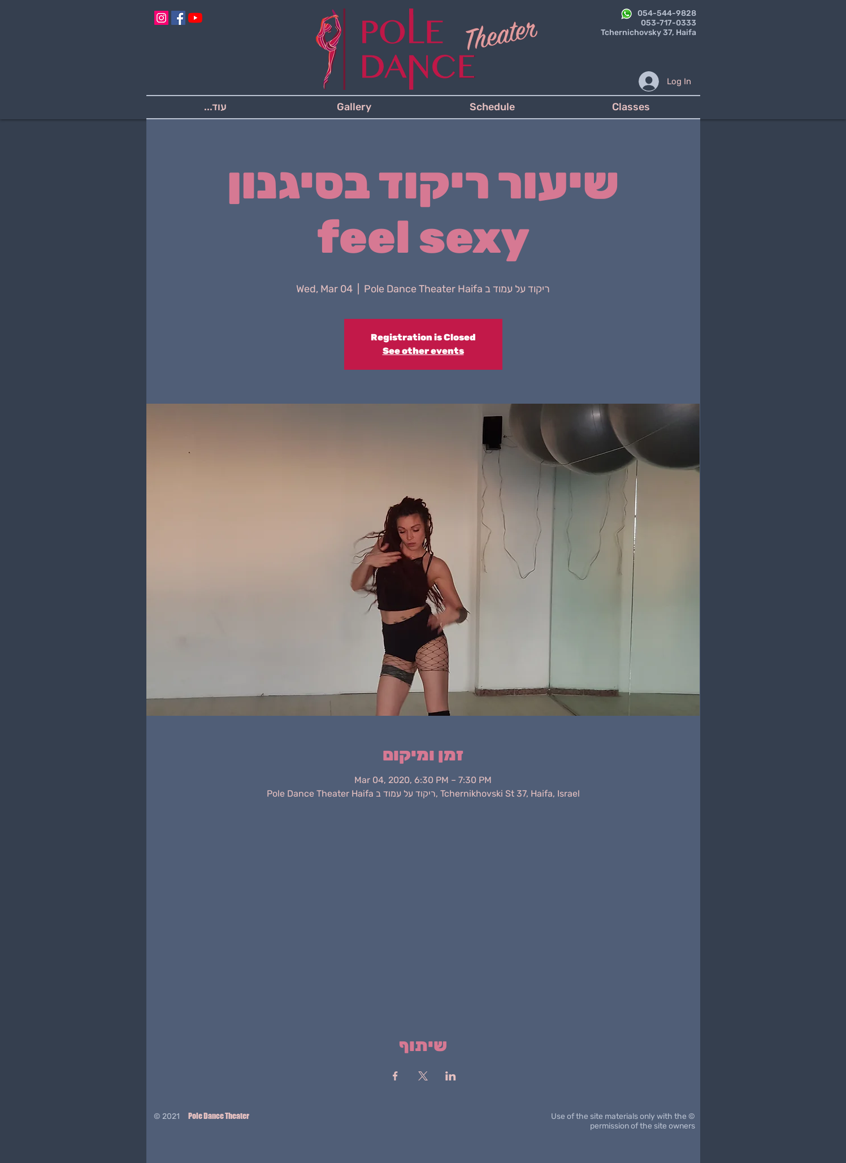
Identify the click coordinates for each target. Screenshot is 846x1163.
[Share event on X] (423, 1075)
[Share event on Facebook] (395, 1075)
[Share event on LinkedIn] (450, 1075)
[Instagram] (161, 18)
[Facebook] (178, 18)
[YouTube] (195, 18)
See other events (423, 350)
